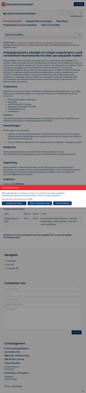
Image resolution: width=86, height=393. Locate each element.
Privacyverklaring (18, 199)
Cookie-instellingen (62, 203)
